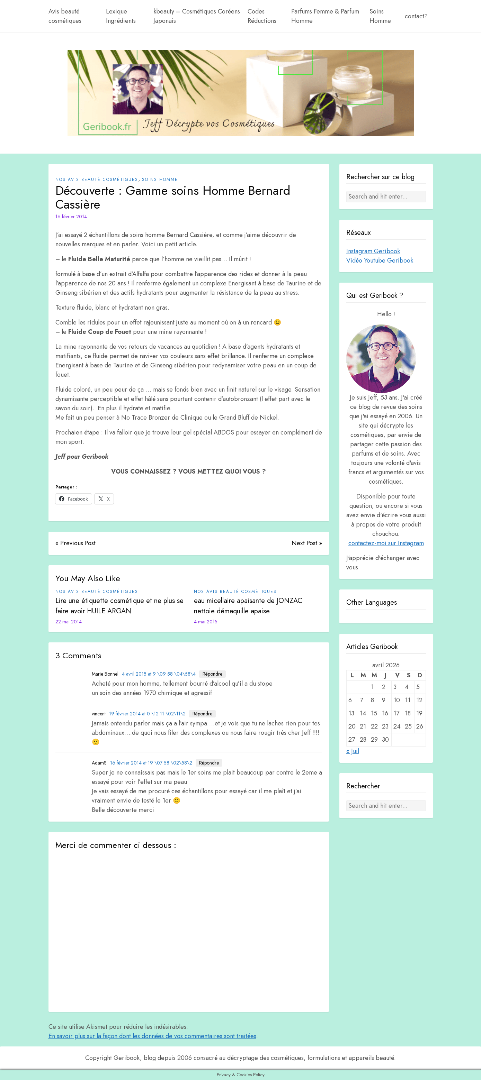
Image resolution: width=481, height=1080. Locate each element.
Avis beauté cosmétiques (64, 16)
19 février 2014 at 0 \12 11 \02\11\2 (147, 713)
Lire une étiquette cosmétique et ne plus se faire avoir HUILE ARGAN (119, 606)
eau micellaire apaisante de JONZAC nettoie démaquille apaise (248, 606)
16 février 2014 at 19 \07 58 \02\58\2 (151, 762)
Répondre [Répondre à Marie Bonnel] (212, 673)
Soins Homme (380, 16)
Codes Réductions (262, 16)
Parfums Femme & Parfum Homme (325, 16)
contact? (416, 16)
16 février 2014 (71, 216)
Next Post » (307, 543)
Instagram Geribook (373, 251)
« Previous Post (75, 543)
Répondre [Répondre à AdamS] (209, 762)
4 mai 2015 (205, 621)
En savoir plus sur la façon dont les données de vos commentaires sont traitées (152, 1036)
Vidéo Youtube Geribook (379, 260)
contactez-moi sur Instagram (386, 543)
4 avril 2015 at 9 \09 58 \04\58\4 (159, 673)
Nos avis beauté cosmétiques (96, 179)
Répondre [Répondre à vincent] (202, 713)
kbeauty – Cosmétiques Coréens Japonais (196, 16)
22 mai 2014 (68, 621)
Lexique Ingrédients (121, 16)
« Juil (352, 751)
